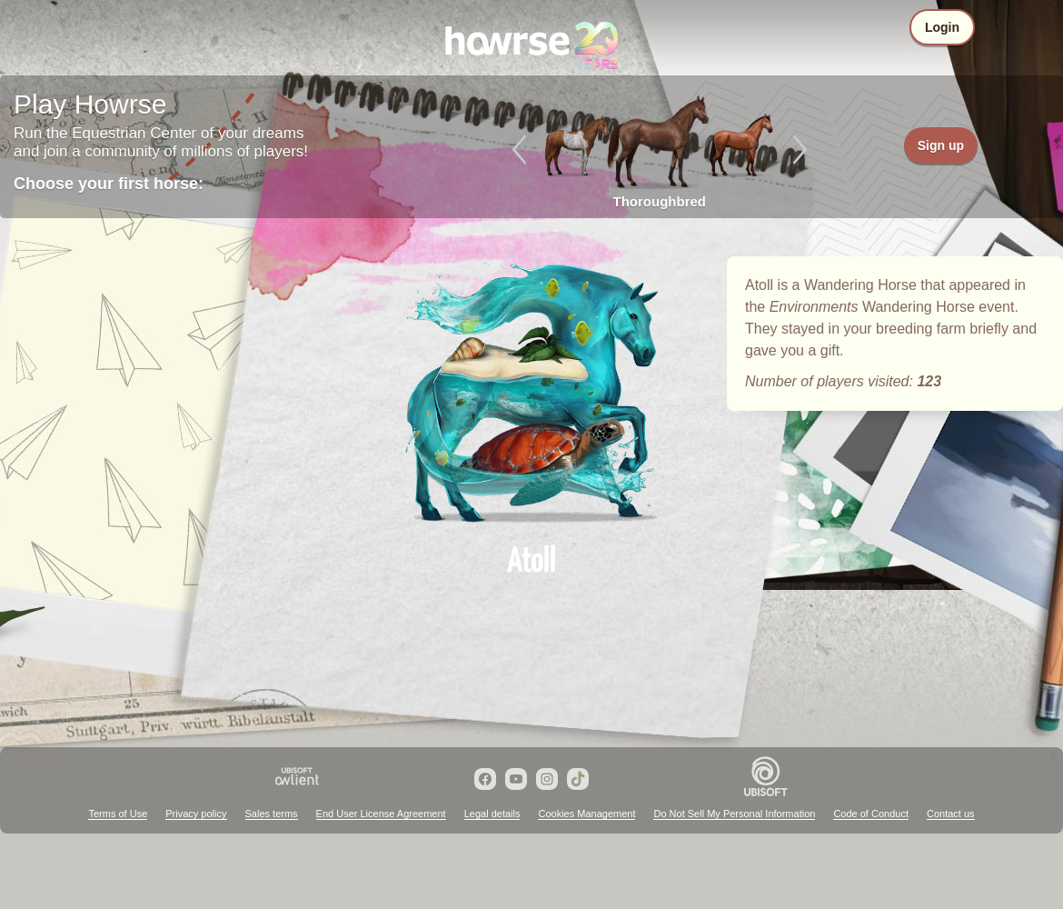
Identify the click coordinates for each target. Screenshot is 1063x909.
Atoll (531, 392)
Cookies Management (586, 813)
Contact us (951, 813)
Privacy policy (195, 813)
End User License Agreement (381, 813)
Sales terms (271, 813)
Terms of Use (117, 813)
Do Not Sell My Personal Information (734, 813)
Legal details (492, 813)
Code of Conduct (871, 813)
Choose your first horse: (109, 184)
